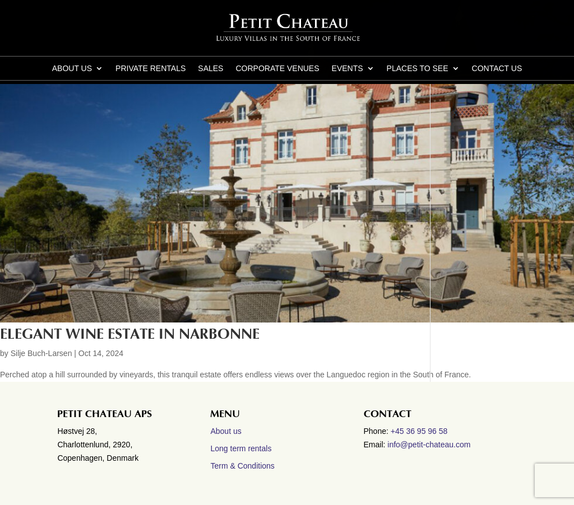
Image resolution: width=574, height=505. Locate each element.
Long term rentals (240, 448)
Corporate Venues (277, 68)
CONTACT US (497, 68)
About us (72, 68)
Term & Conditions (242, 465)
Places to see (417, 68)
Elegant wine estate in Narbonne (130, 334)
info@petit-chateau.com (428, 444)
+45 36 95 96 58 (420, 431)
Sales (210, 68)
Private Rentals (150, 68)
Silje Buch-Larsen (41, 353)
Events (347, 68)
